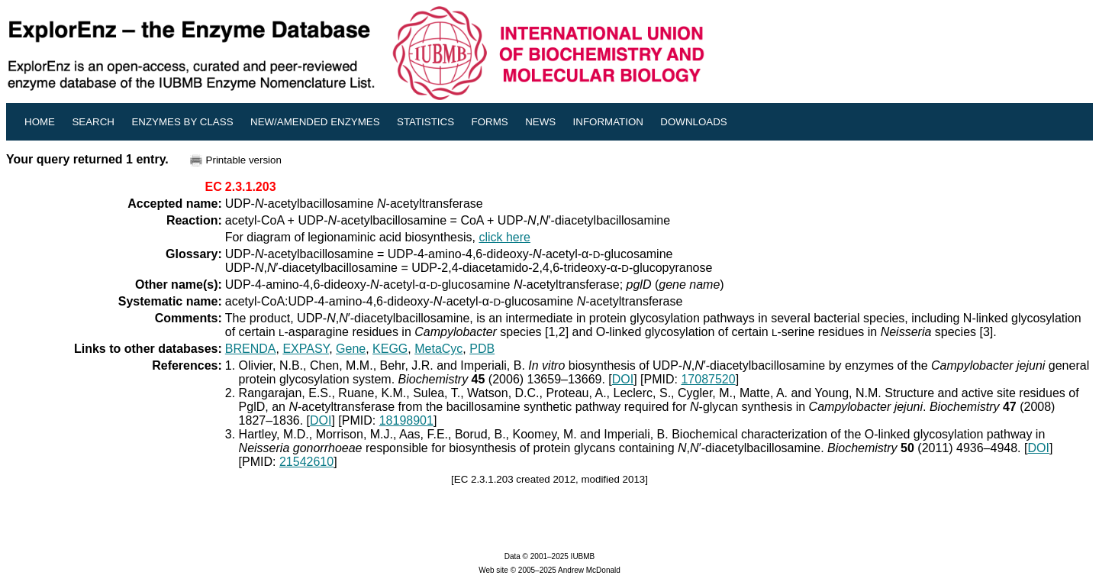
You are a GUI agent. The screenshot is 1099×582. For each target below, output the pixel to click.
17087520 (708, 379)
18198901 (406, 420)
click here (504, 237)
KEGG (390, 348)
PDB (482, 348)
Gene (351, 348)
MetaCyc (438, 348)
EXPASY (305, 348)
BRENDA (250, 348)
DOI (622, 379)
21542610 (306, 461)
